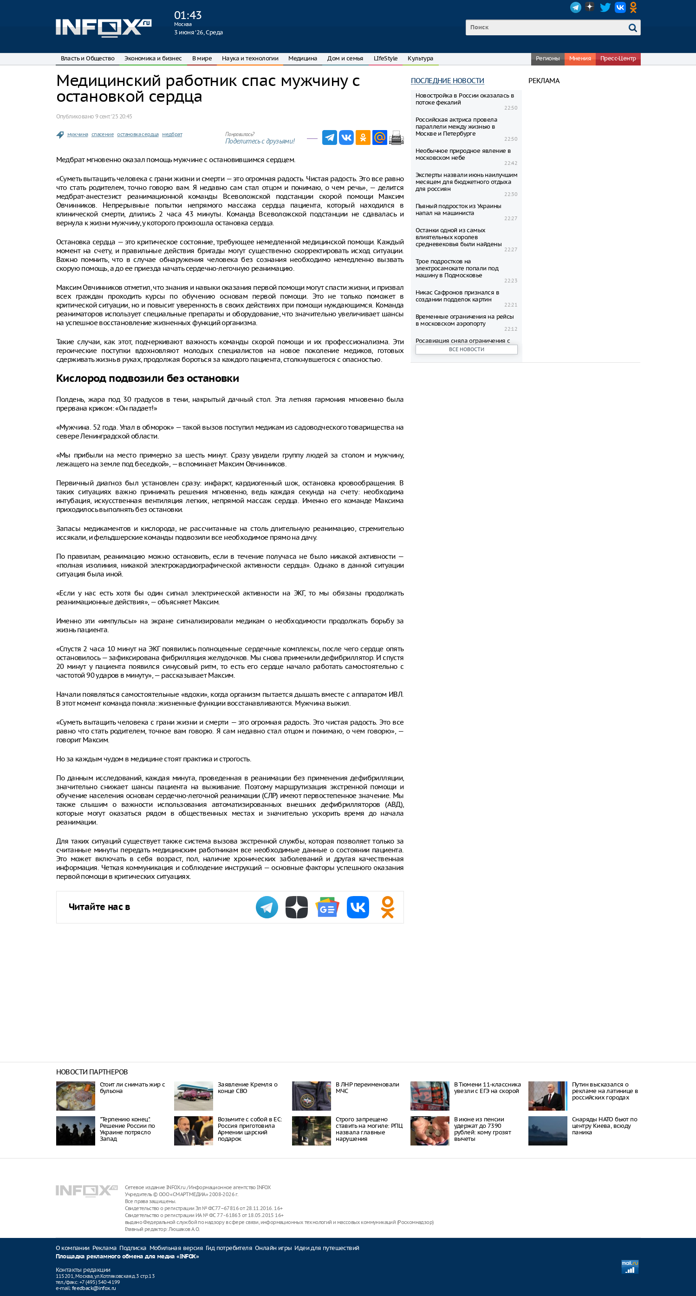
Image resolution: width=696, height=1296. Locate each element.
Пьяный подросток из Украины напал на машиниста (458, 209)
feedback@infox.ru (94, 1288)
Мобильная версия (176, 1247)
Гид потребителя (229, 1247)
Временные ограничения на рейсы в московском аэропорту (465, 320)
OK (635, 7)
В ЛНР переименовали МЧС (367, 1087)
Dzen (590, 7)
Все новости (466, 349)
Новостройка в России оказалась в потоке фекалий (465, 99)
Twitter (605, 7)
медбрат (172, 134)
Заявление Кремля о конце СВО (247, 1087)
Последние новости (447, 80)
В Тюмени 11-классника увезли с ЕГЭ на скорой (487, 1087)
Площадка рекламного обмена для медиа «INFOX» (127, 1256)
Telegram (575, 7)
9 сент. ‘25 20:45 (113, 116)
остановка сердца (137, 134)
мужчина (77, 134)
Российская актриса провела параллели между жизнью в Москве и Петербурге (456, 126)
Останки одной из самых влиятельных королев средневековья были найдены (458, 237)
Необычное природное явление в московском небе (463, 154)
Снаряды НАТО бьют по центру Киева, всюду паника (604, 1125)
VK (620, 7)
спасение (102, 134)
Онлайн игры (273, 1247)
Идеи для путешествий (326, 1247)
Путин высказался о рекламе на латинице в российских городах (605, 1090)
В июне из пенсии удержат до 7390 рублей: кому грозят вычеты (482, 1129)
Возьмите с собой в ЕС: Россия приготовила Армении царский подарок (250, 1129)
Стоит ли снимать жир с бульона (132, 1087)
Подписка (132, 1247)
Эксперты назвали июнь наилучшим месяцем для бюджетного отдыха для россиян (466, 182)
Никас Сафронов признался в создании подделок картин (457, 295)
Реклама (104, 1247)
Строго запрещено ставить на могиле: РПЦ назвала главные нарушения (369, 1129)
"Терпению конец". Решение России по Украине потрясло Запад (127, 1129)
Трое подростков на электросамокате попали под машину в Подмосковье (457, 268)
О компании (73, 1247)
